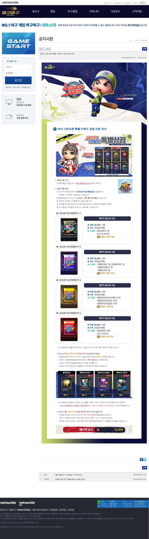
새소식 (136, 40)
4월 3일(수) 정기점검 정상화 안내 (68, 475)
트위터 (144, 459)
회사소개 (3, 510)
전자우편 (62, 510)
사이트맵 (70, 510)
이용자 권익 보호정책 (39, 510)
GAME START (18, 43)
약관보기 (12, 510)
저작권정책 (53, 510)
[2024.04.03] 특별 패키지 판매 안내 (70, 479)
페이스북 (141, 459)
